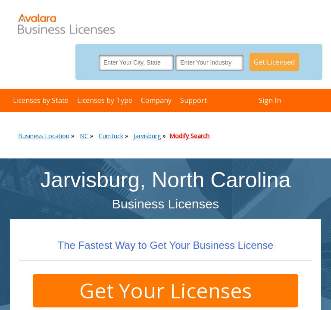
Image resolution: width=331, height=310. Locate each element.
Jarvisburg (147, 136)
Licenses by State (41, 100)
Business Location (43, 136)
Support (193, 100)
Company (156, 100)
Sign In (270, 100)
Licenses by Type (104, 100)
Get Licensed (274, 62)
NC (84, 136)
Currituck (111, 136)
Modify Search (189, 136)
